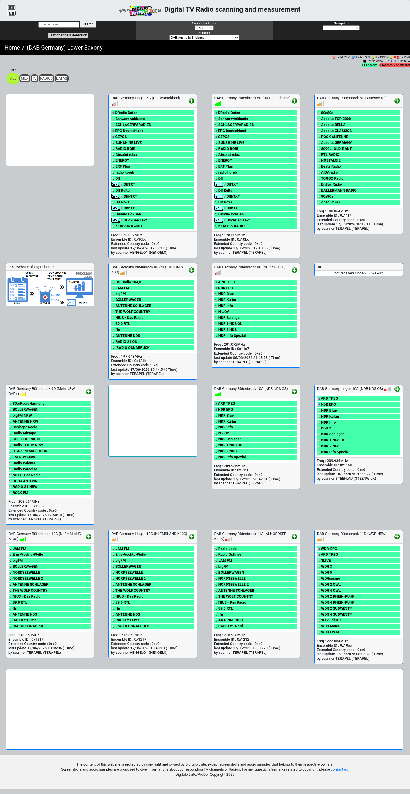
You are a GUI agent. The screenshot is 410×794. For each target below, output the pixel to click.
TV (34, 78)
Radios (46, 78)
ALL (13, 78)
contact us (339, 769)
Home (12, 47)
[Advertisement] (50, 130)
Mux (25, 78)
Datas (61, 78)
